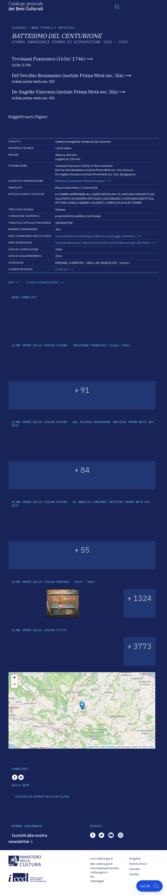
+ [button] (14, 678)
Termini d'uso (138, 864)
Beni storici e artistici (53, 27)
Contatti (134, 869)
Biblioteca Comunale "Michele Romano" (80, 181)
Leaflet (90, 746)
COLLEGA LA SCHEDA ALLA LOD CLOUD (42, 796)
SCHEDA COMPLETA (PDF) (42, 282)
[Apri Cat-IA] (149, 886)
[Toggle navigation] (117, 6)
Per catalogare (97, 879)
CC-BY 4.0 (61, 269)
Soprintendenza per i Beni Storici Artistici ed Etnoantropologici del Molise (102, 243)
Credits (134, 874)
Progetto (135, 858)
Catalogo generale (25, 6)
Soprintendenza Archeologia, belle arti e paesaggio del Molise (95, 236)
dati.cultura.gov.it (101, 864)
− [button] (14, 684)
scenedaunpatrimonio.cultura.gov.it (104, 870)
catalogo (19, 27)
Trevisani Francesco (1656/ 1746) (48, 59)
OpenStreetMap (107, 746)
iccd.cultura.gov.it (101, 858)
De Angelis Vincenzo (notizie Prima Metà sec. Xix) (65, 92)
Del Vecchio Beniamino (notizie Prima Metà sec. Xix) (68, 75)
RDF (11, 282)
